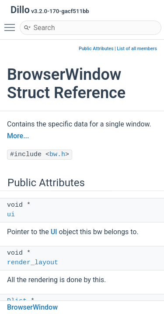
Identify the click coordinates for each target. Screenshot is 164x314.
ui (11, 214)
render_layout (32, 262)
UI (54, 232)
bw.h (57, 154)
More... (18, 136)
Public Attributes (96, 48)
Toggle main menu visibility (11, 23)
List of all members (137, 48)
